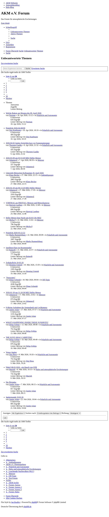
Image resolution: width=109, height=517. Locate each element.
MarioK (12, 369)
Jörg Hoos (13, 355)
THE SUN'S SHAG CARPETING (19, 337)
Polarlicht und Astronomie (47, 115)
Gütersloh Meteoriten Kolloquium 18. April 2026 (25, 173)
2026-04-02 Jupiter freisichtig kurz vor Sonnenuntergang (28, 143)
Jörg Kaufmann (15, 130)
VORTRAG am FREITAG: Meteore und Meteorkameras (27, 203)
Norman (12, 115)
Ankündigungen (47, 175)
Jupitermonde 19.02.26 (14, 397)
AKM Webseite (12, 3)
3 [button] (6, 88)
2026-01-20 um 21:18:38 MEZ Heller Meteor (23, 293)
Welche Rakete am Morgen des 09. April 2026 (23, 113)
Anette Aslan (14, 310)
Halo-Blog (10, 7)
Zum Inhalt (5, 23)
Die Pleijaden (11, 382)
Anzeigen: (14, 413)
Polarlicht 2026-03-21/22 (15, 233)
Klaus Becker (14, 175)
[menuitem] (20, 32)
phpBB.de (27, 507)
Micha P (12, 220)
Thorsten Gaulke (15, 145)
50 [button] (7, 96)
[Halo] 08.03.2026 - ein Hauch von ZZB (21, 367)
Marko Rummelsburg (17, 235)
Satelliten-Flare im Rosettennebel (18, 248)
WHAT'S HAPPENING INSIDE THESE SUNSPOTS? (27, 322)
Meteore (41, 160)
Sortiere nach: (43, 413)
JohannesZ (13, 160)
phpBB (34, 502)
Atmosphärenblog (13, 5)
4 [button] (6, 90)
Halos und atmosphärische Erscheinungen (52, 369)
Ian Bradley (15, 502)
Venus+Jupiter (11, 352)
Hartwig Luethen (15, 205)
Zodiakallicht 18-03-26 (15, 263)
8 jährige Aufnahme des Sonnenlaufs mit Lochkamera (26, 307)
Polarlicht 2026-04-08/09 (15, 128)
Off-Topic (46, 280)
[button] (11, 76)
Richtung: (71, 413)
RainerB (12, 250)
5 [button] (6, 92)
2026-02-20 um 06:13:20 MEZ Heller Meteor (23, 188)
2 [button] (6, 85)
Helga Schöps (14, 325)
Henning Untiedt (15, 265)
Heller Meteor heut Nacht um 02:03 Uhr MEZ (23, 218)
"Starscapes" (10, 278)
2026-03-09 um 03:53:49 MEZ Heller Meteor (23, 158)
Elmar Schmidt (15, 280)
